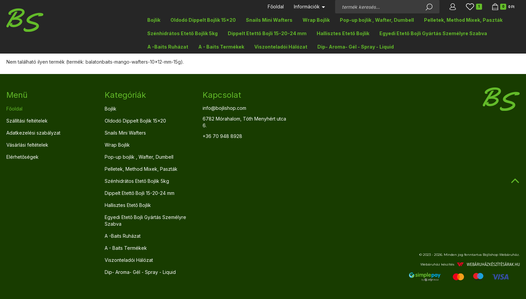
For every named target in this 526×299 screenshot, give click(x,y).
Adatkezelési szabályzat (33, 133)
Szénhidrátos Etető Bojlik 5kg (182, 33)
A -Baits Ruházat (167, 47)
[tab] (50, 95)
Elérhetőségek (22, 157)
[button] (452, 6)
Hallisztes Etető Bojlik (343, 33)
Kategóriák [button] (125, 95)
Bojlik (153, 20)
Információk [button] (309, 6)
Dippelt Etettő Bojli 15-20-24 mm (267, 33)
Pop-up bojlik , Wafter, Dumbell (377, 20)
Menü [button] (17, 95)
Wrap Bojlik (316, 20)
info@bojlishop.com (224, 108)
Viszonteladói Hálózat (280, 47)
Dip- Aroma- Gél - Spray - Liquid (355, 47)
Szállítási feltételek (27, 121)
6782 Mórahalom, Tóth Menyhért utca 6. (244, 122)
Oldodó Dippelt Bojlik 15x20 (203, 20)
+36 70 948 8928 (222, 136)
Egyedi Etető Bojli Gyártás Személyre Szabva (433, 33)
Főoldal (276, 6)
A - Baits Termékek (221, 47)
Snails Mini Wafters (269, 20)
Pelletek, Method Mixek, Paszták (463, 20)
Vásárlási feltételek (27, 145)
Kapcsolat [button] (222, 95)
